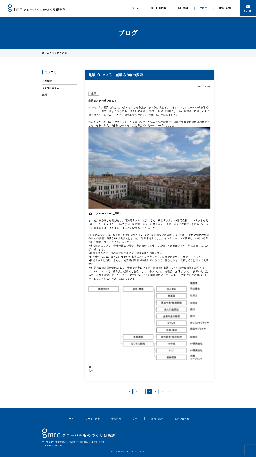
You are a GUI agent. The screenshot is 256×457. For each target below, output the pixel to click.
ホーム (135, 8)
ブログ (203, 8)
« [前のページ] (129, 391)
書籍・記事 (225, 8)
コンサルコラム (50, 88)
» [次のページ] (169, 391)
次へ (91, 370)
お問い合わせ (182, 418)
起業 (44, 94)
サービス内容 (158, 8)
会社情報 (183, 8)
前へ (91, 366)
